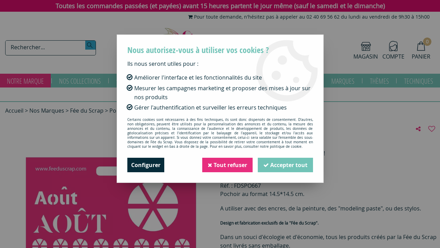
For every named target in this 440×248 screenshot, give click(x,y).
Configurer (145, 165)
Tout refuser (227, 165)
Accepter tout (285, 165)
